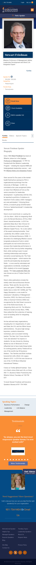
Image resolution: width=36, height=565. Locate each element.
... (32, 136)
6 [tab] (19, 455)
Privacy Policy (22, 540)
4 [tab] (13, 455)
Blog (3, 536)
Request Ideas (22, 533)
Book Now (15, 101)
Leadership (8, 403)
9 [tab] (27, 455)
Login (22, 2)
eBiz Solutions (25, 561)
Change (26, 400)
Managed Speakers (8, 530)
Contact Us (5, 543)
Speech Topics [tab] (21, 136)
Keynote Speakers (8, 533)
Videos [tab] (11, 136)
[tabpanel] (18, 440)
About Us (21, 530)
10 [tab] (30, 455)
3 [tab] (10, 455)
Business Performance (12, 400)
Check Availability (16, 108)
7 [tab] (21, 455)
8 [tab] (24, 455)
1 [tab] (4, 455)
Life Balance (21, 403)
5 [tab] (16, 455)
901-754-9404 (7, 2)
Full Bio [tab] (4, 136)
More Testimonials (18, 459)
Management (8, 407)
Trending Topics (23, 524)
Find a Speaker (20, 15)
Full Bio (28, 71)
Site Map (5, 540)
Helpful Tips (6, 527)
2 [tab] (7, 455)
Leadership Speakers (24, 527)
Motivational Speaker (8, 524)
